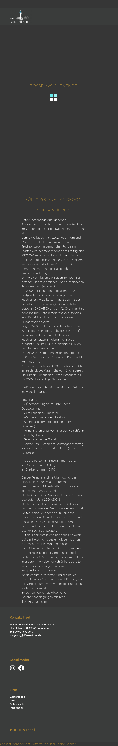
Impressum (16, 707)
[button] (105, 15)
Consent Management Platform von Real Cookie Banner (38, 744)
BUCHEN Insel (22, 729)
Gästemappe (17, 696)
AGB (12, 700)
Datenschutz (17, 704)
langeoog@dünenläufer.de (25, 635)
